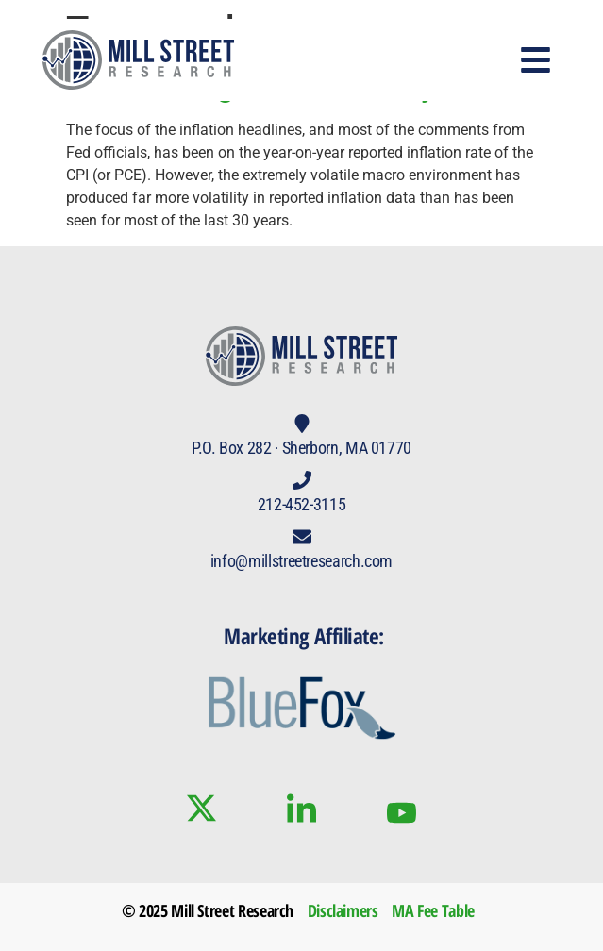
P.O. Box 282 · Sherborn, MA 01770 (301, 448)
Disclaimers (343, 910)
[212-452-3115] (302, 480)
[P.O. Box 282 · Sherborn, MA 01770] (302, 423)
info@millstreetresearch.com (301, 561)
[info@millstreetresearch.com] (302, 536)
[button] (536, 60)
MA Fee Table (433, 910)
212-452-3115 (302, 504)
